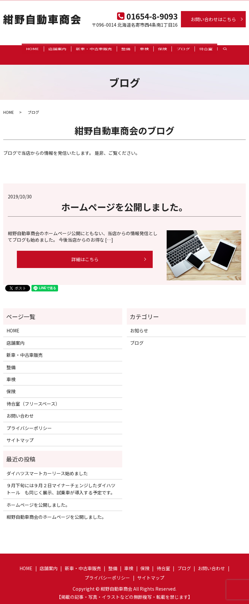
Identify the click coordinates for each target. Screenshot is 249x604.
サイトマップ (20, 433)
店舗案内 (43, 48)
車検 (143, 48)
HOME (14, 48)
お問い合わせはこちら (213, 19)
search (237, 48)
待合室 (218, 48)
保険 (166, 48)
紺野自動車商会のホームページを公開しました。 (56, 510)
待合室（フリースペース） (33, 397)
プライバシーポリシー (29, 421)
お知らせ (139, 324)
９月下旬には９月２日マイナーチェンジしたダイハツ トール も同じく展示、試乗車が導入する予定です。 (62, 483)
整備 (120, 48)
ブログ (191, 48)
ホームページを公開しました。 (124, 200)
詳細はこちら (85, 252)
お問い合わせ (20, 409)
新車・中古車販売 (84, 48)
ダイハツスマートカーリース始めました (47, 466)
